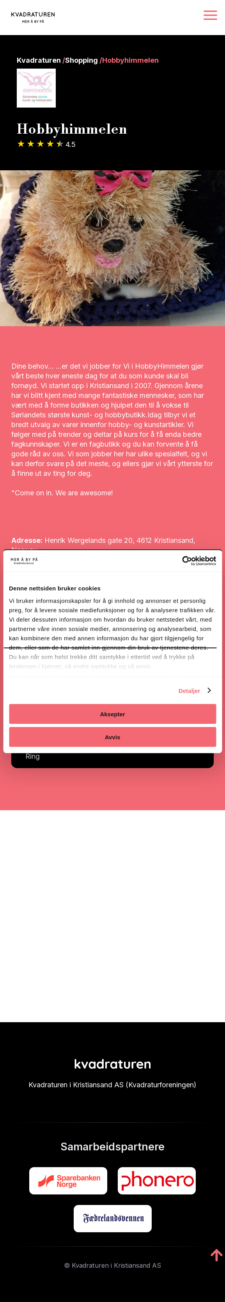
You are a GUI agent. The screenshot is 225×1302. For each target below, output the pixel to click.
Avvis (112, 736)
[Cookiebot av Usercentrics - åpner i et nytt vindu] (182, 561)
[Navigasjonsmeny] (210, 16)
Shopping (81, 60)
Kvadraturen (39, 60)
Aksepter (112, 714)
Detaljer (189, 690)
